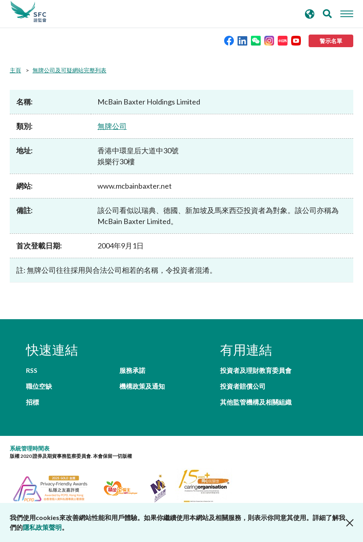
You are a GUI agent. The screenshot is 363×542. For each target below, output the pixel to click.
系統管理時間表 (30, 448)
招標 (32, 402)
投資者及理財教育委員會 (256, 370)
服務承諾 (132, 370)
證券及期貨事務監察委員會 (28, 12)
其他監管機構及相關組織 (256, 402)
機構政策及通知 (142, 386)
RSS (31, 370)
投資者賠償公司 (243, 386)
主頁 (15, 70)
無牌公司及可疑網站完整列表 (69, 70)
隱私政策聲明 (42, 527)
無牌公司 (112, 126)
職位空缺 (39, 386)
